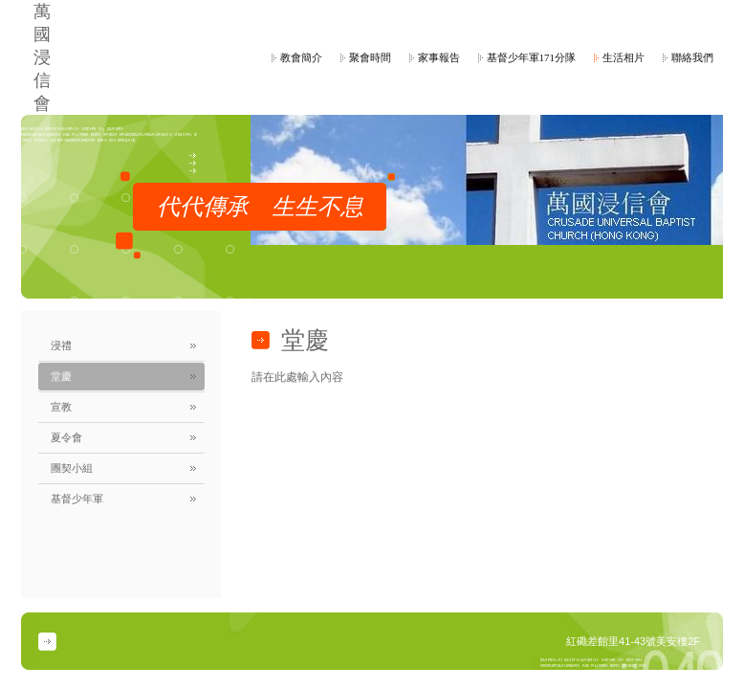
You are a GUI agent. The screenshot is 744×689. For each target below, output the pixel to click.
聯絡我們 (692, 57)
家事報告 (439, 57)
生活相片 (623, 57)
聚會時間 (370, 57)
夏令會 (66, 437)
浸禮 (61, 345)
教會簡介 (301, 57)
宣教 (61, 406)
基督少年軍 (77, 498)
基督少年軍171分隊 (532, 57)
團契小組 (72, 468)
